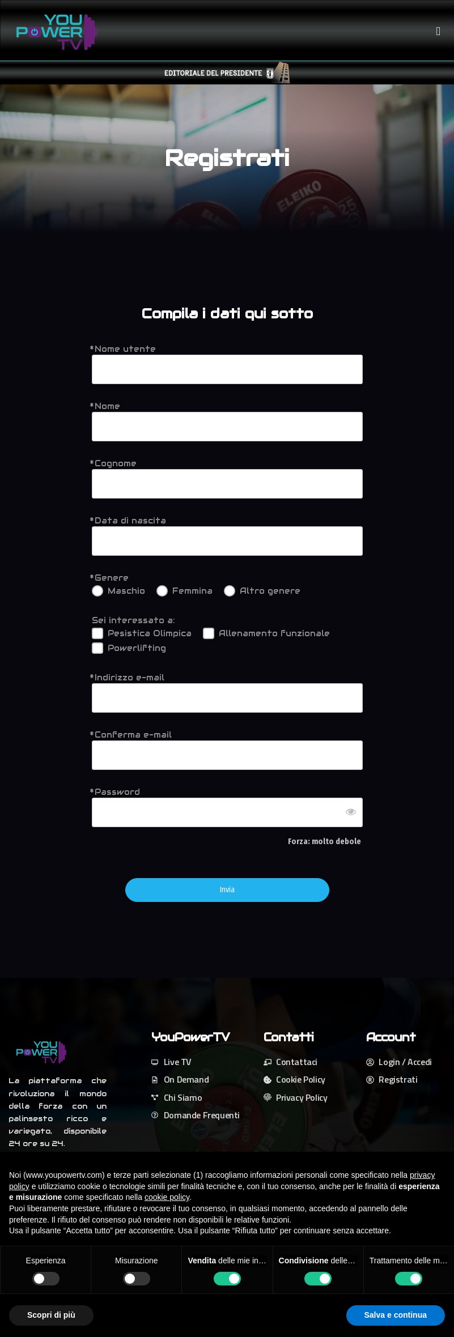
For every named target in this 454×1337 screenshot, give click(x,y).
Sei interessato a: (133, 620)
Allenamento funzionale (274, 633)
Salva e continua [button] (395, 1314)
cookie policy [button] (167, 1197)
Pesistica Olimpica (150, 633)
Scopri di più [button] (51, 1314)
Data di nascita (130, 521)
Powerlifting (137, 648)
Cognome (116, 463)
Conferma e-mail (133, 735)
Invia (227, 890)
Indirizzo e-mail (129, 677)
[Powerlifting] (97, 648)
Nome (107, 406)
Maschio (126, 591)
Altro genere (270, 591)
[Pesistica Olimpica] (97, 633)
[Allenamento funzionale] (208, 633)
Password (117, 792)
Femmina (192, 591)
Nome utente (125, 349)
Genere (112, 578)
